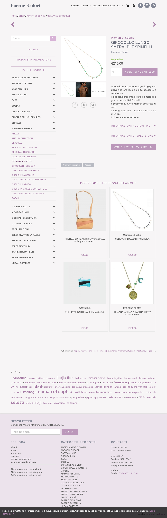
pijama (89, 397)
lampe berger (103, 386)
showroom (16, 453)
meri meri (106, 392)
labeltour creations (82, 387)
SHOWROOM (100, 5)
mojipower (30, 397)
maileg (28, 392)
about (14, 447)
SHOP (86, 5)
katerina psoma (62, 387)
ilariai (23, 386)
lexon (152, 387)
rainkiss (119, 397)
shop (13, 450)
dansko (62, 382)
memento (93, 392)
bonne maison (147, 378)
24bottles (19, 378)
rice (142, 397)
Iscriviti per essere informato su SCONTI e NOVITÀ (83, 423)
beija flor (65, 378)
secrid (151, 397)
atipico (41, 378)
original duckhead (59, 397)
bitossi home (96, 378)
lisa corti (16, 392)
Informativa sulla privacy (23, 462)
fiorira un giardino (141, 382)
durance (107, 382)
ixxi (30, 387)
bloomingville (114, 378)
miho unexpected (133, 392)
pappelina (77, 397)
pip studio (100, 397)
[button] (54, 77)
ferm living (121, 382)
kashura (48, 387)
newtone (43, 397)
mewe (117, 392)
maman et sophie (54, 391)
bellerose (80, 378)
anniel (32, 378)
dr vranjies (93, 382)
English (124, 473)
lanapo (117, 387)
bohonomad (130, 378)
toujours (47, 403)
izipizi (38, 386)
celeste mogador (47, 382)
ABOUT (75, 5)
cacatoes (30, 382)
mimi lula (151, 392)
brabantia (17, 382)
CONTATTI (116, 5)
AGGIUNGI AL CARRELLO (140, 72)
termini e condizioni (21, 459)
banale (51, 378)
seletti (17, 402)
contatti (15, 456)
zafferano (72, 403)
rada (110, 397)
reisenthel (131, 397)
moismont (17, 397)
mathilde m (80, 392)
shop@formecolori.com (122, 465)
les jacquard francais (135, 387)
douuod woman (76, 382)
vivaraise (59, 403)
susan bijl (33, 402)
